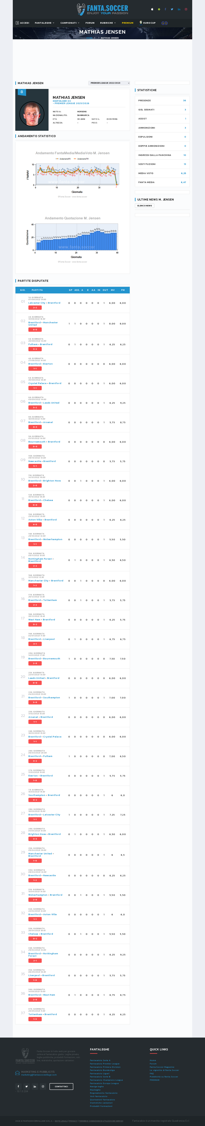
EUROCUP (147, 23)
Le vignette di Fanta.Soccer (164, 1070)
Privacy (73, 1121)
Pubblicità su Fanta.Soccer (164, 1076)
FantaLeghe (43, 23)
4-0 (35, 329)
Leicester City (37, 303)
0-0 (35, 446)
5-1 (35, 465)
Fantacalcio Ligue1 (99, 1073)
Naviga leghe (97, 1086)
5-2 (35, 407)
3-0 (35, 702)
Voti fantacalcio (98, 1096)
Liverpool (49, 639)
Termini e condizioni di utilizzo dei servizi (101, 1121)
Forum (90, 23)
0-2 (35, 624)
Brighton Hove (52, 480)
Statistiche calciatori (101, 1102)
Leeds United (51, 403)
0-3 (35, 427)
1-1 (35, 368)
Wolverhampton (52, 539)
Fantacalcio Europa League (104, 1083)
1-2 (35, 585)
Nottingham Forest (40, 559)
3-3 (35, 838)
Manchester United (43, 324)
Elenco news (144, 205)
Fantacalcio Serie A (100, 1060)
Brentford (54, 303)
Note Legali (61, 1121)
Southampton (51, 697)
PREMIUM (154, 1080)
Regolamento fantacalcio (104, 1093)
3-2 (35, 349)
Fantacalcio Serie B (100, 1076)
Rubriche (106, 23)
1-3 (35, 1019)
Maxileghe (95, 1089)
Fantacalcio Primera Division (105, 1067)
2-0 (35, 485)
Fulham (33, 344)
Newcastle (34, 461)
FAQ (152, 1073)
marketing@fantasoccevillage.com (39, 1075)
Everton (48, 364)
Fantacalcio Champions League (106, 1080)
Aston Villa (35, 519)
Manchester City (38, 580)
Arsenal (48, 422)
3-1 (35, 643)
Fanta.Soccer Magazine (162, 1067)
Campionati (68, 23)
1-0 (35, 780)
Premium (127, 23)
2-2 (35, 307)
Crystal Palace (37, 383)
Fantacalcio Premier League (105, 1063)
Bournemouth (37, 442)
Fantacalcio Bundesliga (102, 1070)
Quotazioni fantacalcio (102, 1099)
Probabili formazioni (101, 1106)
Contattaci (61, 1086)
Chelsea (48, 500)
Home (89, 37)
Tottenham (50, 600)
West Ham (34, 619)
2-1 (35, 960)
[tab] (77, 303)
